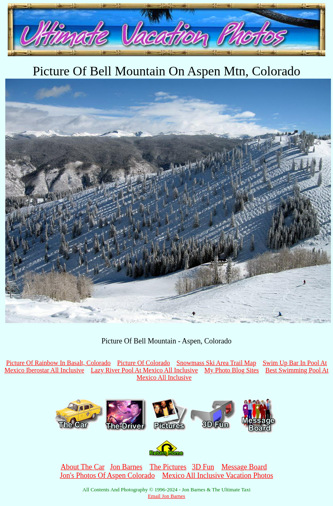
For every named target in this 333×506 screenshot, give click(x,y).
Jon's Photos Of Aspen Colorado (107, 475)
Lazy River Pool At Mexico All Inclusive (144, 370)
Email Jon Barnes (166, 496)
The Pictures (167, 467)
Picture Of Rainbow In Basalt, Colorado (58, 362)
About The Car (83, 467)
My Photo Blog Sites (231, 370)
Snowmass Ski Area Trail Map (216, 362)
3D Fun (203, 467)
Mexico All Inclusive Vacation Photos (217, 475)
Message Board (244, 467)
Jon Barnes (126, 467)
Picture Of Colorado (143, 362)
